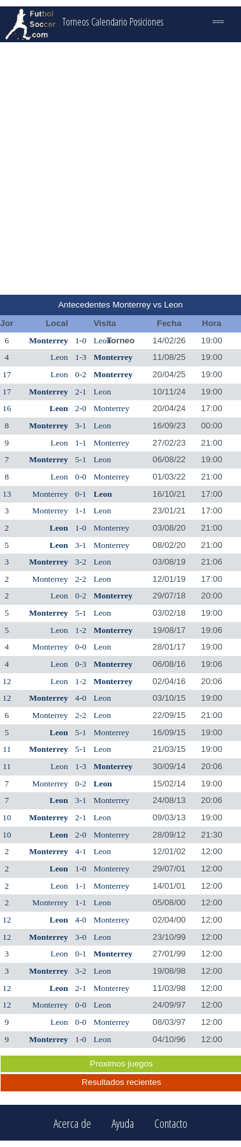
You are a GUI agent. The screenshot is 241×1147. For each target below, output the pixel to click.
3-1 (81, 425)
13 (7, 494)
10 (7, 817)
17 (7, 374)
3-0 (81, 937)
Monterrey (48, 340)
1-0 (81, 340)
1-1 (81, 443)
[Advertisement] (119, 168)
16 (7, 408)
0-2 (81, 374)
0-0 (81, 476)
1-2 (81, 630)
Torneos (75, 22)
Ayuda (123, 1123)
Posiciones (146, 22)
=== (218, 22)
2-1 (81, 391)
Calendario (109, 22)
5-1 (81, 459)
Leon (102, 340)
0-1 (81, 494)
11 (7, 749)
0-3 (81, 664)
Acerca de (72, 1123)
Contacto (170, 1123)
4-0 (81, 698)
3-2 (81, 561)
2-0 (81, 408)
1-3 (81, 357)
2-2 (81, 579)
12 (7, 681)
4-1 (81, 851)
